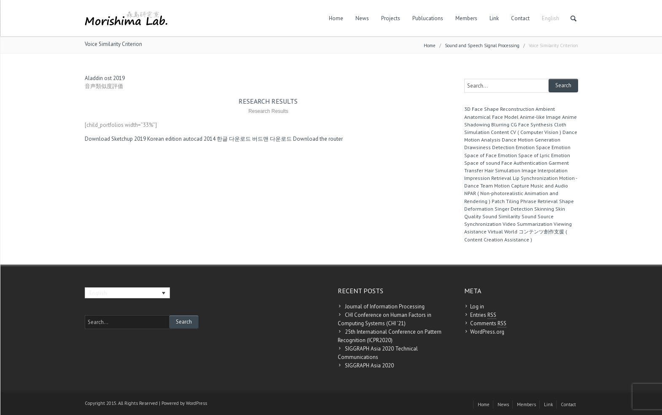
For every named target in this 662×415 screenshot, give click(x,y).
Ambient (545, 109)
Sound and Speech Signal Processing (482, 45)
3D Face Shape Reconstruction (499, 109)
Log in (477, 306)
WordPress (196, 403)
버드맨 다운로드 (272, 138)
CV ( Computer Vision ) (535, 132)
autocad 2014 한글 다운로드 (217, 138)
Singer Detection (514, 209)
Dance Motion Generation (531, 140)
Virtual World (502, 231)
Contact (520, 18)
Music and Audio (549, 185)
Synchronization (482, 224)
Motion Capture (511, 185)
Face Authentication (524, 163)
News (362, 18)
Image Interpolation (545, 170)
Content (500, 132)
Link (494, 18)
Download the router (318, 138)
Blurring (500, 124)
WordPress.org (487, 331)
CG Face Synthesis (532, 124)
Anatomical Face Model (491, 117)
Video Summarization (527, 224)
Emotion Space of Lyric (524, 155)
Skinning (544, 209)
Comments (488, 323)
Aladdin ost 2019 (105, 78)
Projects (390, 18)
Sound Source (538, 216)
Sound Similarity (501, 216)
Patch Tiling (505, 201)
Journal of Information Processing (385, 306)
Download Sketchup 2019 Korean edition (133, 138)
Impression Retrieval (487, 178)
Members (466, 18)
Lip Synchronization (535, 178)
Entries (483, 315)
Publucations (427, 18)
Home (336, 18)
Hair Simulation (502, 170)
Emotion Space (533, 147)
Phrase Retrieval (539, 201)
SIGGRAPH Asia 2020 (369, 365)
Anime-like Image (540, 117)
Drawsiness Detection (489, 147)
